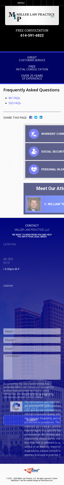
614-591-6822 (32, 35)
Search (50, 3)
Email (37, 3)
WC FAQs (14, 98)
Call (30, 3)
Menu (20, 3)
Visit (44, 3)
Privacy (28, 424)
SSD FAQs (15, 103)
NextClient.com (47, 480)
